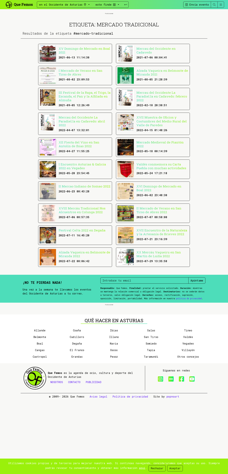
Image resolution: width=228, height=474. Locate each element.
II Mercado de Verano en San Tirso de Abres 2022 (158, 247)
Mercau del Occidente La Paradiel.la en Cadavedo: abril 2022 (82, 158)
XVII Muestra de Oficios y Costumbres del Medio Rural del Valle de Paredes (161, 158)
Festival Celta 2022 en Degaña (82, 267)
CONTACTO (74, 456)
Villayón (188, 424)
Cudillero (77, 411)
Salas (151, 404)
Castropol (40, 430)
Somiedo (151, 417)
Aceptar (175, 468)
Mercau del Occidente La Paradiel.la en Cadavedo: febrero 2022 (161, 133)
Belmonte (39, 411)
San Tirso (151, 411)
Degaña (77, 417)
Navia (114, 417)
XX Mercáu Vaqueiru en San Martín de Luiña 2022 (158, 291)
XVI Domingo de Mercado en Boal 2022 (158, 225)
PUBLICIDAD (93, 456)
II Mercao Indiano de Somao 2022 (84, 223)
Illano (114, 411)
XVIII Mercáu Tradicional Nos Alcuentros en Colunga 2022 (82, 247)
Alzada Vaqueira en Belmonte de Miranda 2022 (84, 291)
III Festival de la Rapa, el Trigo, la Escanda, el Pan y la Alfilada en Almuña (85, 133)
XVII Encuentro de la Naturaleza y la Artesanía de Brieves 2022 (161, 269)
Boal (40, 417)
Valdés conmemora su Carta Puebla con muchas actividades (161, 203)
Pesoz (114, 430)
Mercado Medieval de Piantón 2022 (160, 181)
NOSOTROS (56, 456)
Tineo (188, 404)
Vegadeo (188, 417)
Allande (40, 404)
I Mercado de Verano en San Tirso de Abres (80, 109)
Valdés (188, 411)
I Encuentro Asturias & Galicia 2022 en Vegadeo (82, 203)
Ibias (114, 404)
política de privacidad (189, 335)
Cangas (40, 424)
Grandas (77, 430)
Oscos (114, 424)
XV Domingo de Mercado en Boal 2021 (84, 87)
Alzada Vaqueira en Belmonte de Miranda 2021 (162, 109)
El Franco (77, 424)
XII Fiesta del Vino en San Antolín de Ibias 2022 (79, 181)
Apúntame (196, 317)
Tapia (151, 424)
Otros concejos (188, 430)
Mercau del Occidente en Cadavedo (156, 87)
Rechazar (157, 468)
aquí (142, 468)
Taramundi (151, 430)
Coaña (77, 404)
